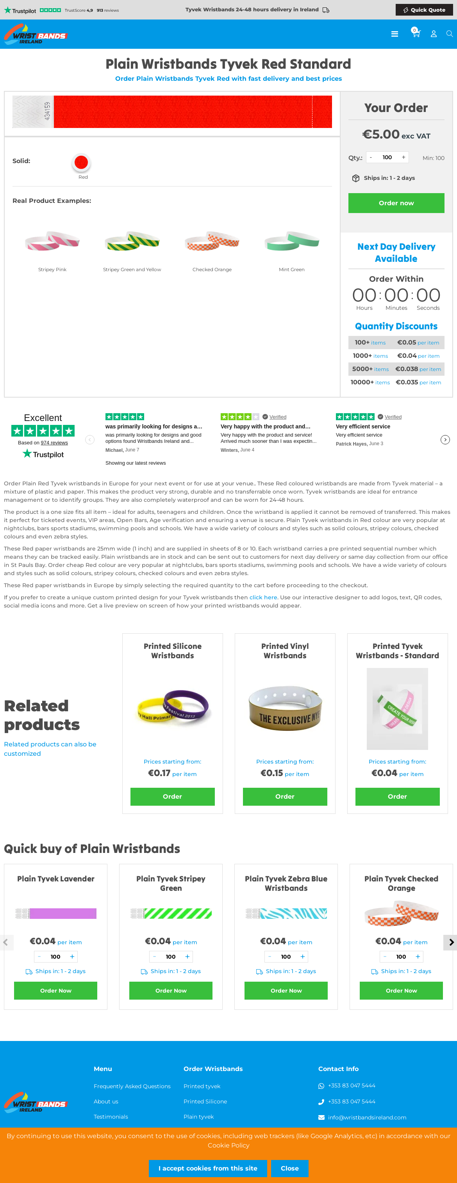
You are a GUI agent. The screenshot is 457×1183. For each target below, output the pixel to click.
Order (172, 796)
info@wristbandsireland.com (367, 1117)
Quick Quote (428, 10)
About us (106, 1101)
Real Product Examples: (51, 200)
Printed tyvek (202, 1086)
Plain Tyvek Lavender (56, 878)
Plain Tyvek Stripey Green (170, 883)
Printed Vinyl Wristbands (285, 650)
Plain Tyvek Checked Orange (401, 883)
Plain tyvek (199, 1116)
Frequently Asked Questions (132, 1086)
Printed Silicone (205, 1101)
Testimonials (111, 1116)
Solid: (21, 161)
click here (263, 597)
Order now (396, 203)
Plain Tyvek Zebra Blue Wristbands (286, 883)
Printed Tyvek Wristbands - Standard (397, 650)
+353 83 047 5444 (351, 1085)
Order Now (55, 990)
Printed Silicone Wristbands (173, 650)
